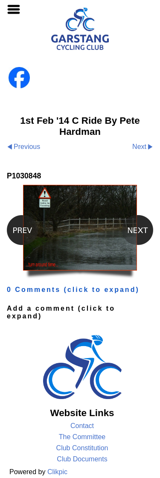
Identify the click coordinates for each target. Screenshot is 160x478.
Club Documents (82, 459)
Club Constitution (82, 448)
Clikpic (57, 471)
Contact (82, 425)
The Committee (82, 436)
